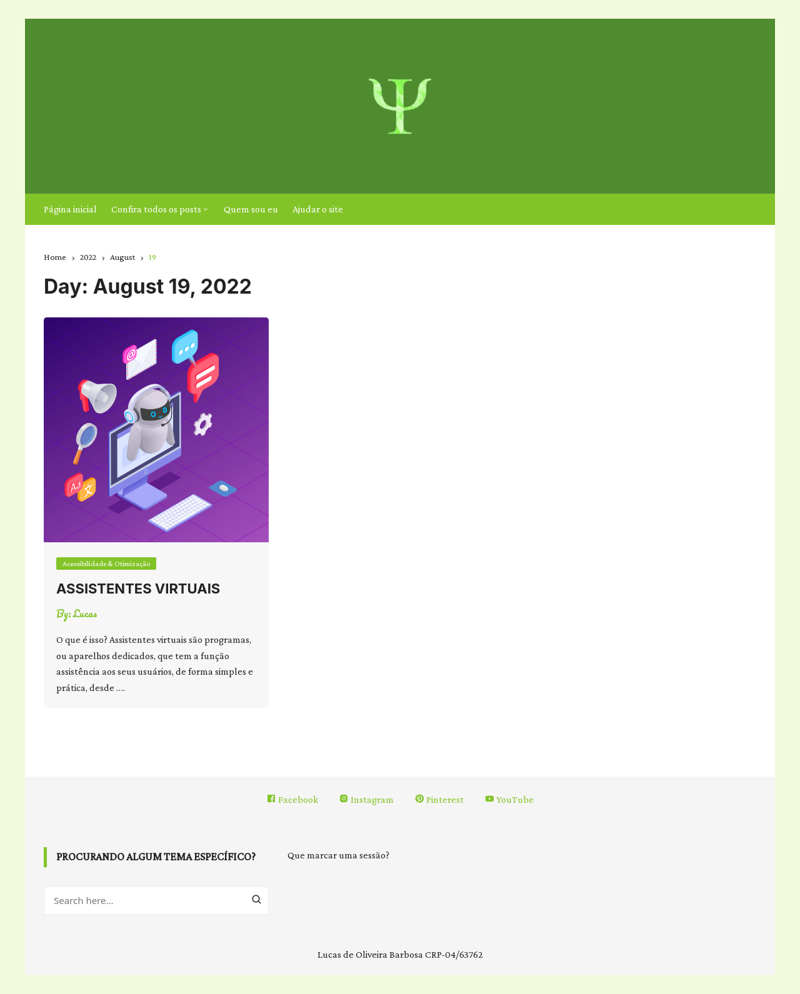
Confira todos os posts (156, 209)
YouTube (509, 799)
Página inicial (70, 209)
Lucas (85, 613)
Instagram (366, 799)
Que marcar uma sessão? (338, 855)
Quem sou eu (251, 209)
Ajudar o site (317, 209)
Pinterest (439, 799)
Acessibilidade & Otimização (106, 563)
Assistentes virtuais (138, 588)
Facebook (292, 799)
